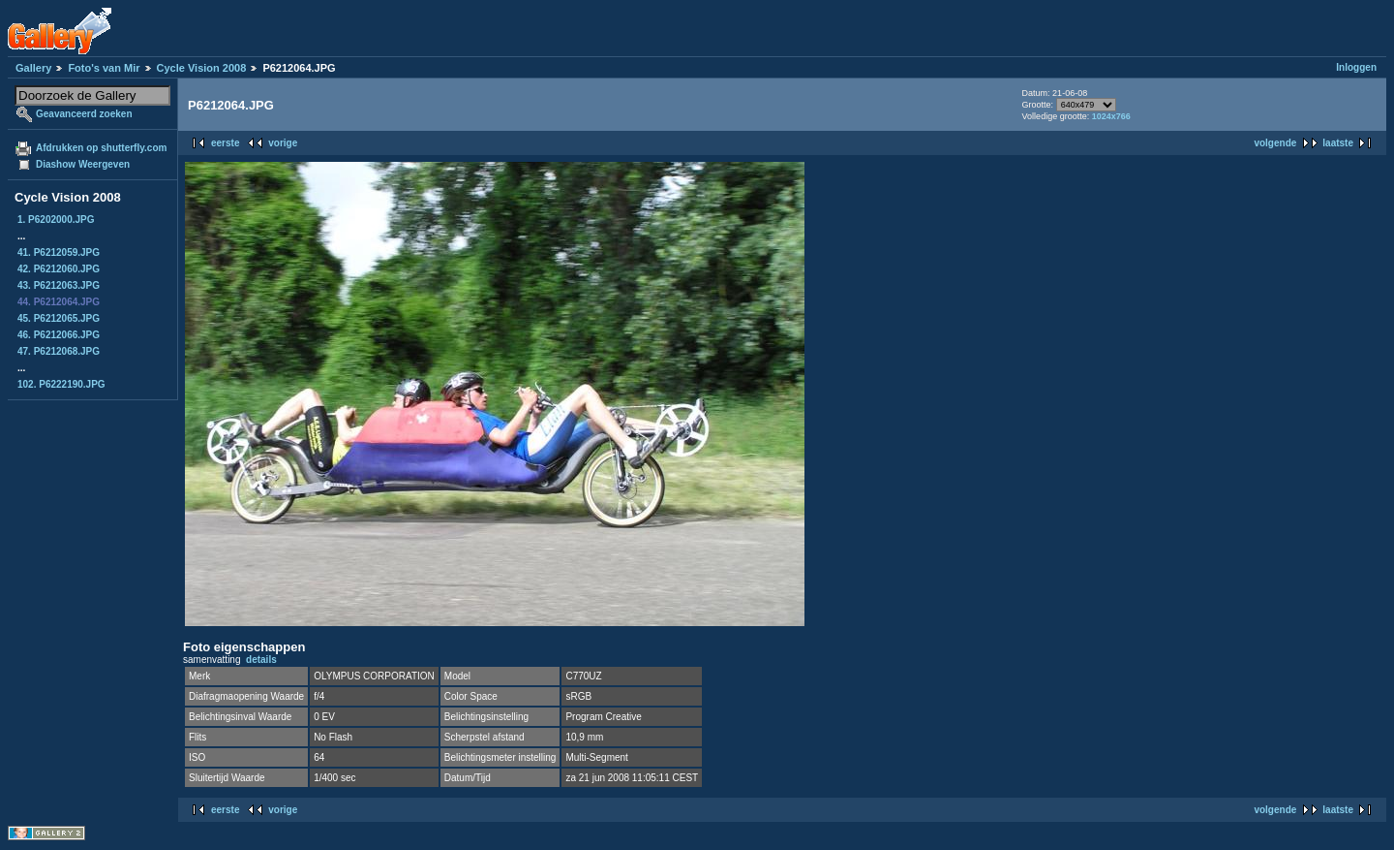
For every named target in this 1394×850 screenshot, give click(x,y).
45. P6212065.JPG (58, 318)
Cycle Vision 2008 (202, 68)
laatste (1337, 143)
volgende (1275, 143)
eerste (225, 143)
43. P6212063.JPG (58, 285)
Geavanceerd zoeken (84, 114)
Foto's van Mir (103, 68)
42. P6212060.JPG (58, 269)
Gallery (33, 68)
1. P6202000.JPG (56, 219)
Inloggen (1356, 67)
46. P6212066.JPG (58, 335)
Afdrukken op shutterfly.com (101, 147)
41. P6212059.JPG (58, 252)
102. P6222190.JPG (61, 384)
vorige (282, 143)
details (261, 659)
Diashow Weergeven (83, 164)
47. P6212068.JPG (58, 351)
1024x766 (1111, 116)
